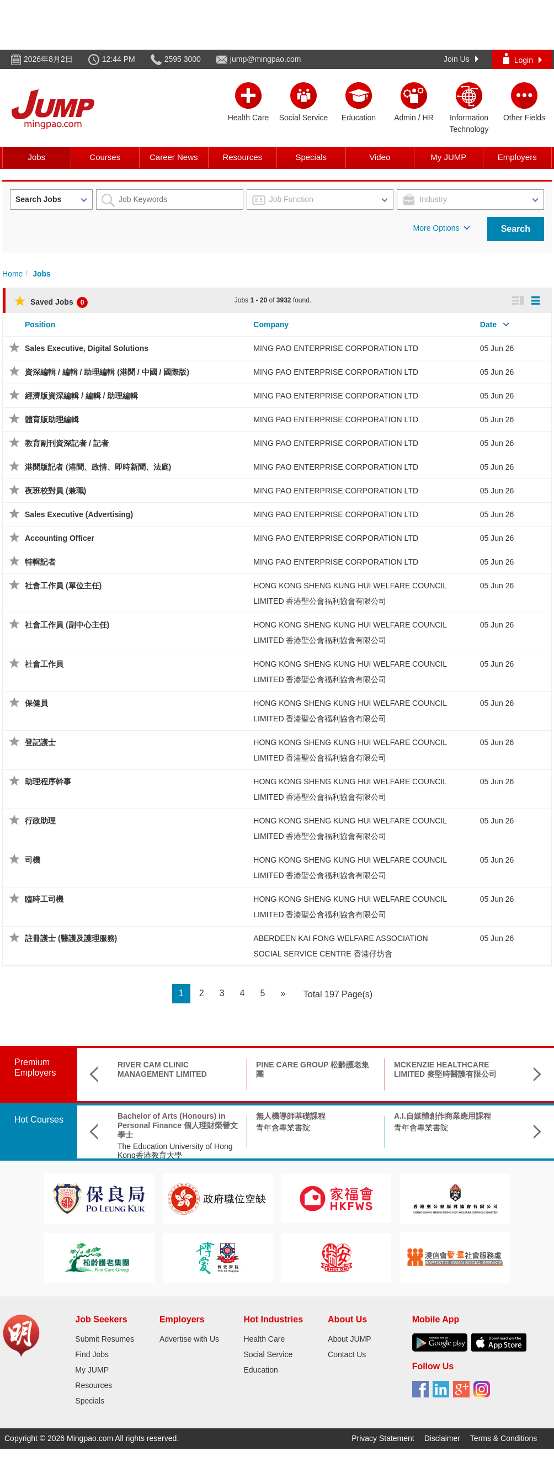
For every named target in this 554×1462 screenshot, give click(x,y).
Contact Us (347, 1354)
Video (379, 157)
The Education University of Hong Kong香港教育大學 (175, 1151)
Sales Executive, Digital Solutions (86, 348)
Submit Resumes (104, 1339)
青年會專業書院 (283, 1127)
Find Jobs (92, 1354)
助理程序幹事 (48, 781)
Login (522, 59)
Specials (311, 157)
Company (271, 324)
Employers (517, 157)
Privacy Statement (382, 1438)
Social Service (267, 1354)
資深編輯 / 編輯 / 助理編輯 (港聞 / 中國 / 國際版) (107, 372)
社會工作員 (44, 664)
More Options (441, 228)
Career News (174, 157)
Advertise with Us (189, 1339)
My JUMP (448, 157)
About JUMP (349, 1339)
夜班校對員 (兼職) (55, 490)
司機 (32, 859)
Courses (104, 157)
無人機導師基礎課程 (291, 1116)
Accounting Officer (59, 538)
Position (40, 324)
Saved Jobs (51, 301)
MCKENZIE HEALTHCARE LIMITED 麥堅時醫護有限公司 (445, 1069)
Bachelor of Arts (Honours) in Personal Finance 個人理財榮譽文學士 (178, 1125)
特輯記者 (40, 561)
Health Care (264, 1339)
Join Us (461, 59)
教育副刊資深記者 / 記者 (67, 443)
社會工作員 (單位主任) (63, 585)
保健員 (36, 703)
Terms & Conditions (503, 1438)
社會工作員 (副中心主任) (67, 624)
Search (515, 228)
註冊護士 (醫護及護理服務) (71, 938)
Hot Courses (38, 1119)
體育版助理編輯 (52, 419)
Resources (242, 157)
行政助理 (40, 820)
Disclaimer (442, 1438)
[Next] (283, 993)
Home (12, 273)
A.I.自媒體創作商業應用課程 (442, 1116)
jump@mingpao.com (265, 59)
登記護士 (40, 742)
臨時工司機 (44, 899)
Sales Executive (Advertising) (79, 514)
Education (260, 1369)
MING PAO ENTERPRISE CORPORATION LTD (335, 348)
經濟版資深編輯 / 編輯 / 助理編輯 (81, 395)
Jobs (36, 157)
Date (488, 324)
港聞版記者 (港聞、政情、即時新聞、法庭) (98, 466)
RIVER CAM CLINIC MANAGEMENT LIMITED (162, 1069)
